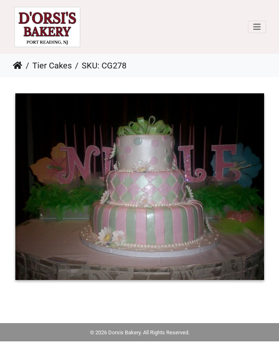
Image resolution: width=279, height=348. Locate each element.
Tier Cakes (52, 66)
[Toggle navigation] (257, 27)
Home (17, 65)
